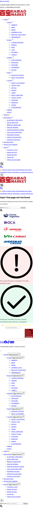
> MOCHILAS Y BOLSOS (17, 75)
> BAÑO (13, 27)
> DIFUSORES (14, 65)
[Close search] (2, 500)
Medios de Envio (12, 152)
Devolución (10, 157)
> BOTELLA (13, 88)
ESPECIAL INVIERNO (12, 127)
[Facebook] (5, 343)
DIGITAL (9, 112)
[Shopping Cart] (1, 167)
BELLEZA (9, 376)
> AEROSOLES (14, 62)
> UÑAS (13, 47)
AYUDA (6, 484)
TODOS (6, 355)
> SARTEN (13, 105)
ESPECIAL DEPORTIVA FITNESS (15, 130)
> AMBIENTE (14, 25)
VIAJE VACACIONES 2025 (14, 132)
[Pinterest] (11, 343)
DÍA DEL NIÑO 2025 (12, 122)
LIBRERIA (9, 110)
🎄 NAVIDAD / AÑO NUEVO (15, 120)
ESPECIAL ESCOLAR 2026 (14, 137)
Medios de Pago (12, 155)
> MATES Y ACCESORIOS (18, 83)
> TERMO (13, 93)
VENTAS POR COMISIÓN (10, 145)
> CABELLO (14, 55)
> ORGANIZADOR (15, 37)
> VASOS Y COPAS (16, 98)
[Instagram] (3, 343)
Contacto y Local (12, 150)
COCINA (9, 417)
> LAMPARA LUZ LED (16, 32)
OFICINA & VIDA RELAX (13, 140)
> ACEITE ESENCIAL (16, 60)
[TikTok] (8, 343)
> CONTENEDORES (16, 107)
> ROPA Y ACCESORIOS (17, 78)
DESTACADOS (8, 454)
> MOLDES (13, 90)
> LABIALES (14, 45)
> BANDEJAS (14, 102)
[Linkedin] (13, 343)
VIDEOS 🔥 (7, 115)
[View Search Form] (2, 163)
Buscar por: (3, 503)
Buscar (25, 503)
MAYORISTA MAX (8, 142)
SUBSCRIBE (28, 333)
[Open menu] (2, 175)
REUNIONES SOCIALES (13, 135)
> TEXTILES (13, 70)
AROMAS (9, 393)
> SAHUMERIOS (15, 67)
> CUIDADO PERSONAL (17, 42)
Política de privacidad (13, 160)
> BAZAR (13, 30)
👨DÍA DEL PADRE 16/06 (14, 125)
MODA (9, 409)
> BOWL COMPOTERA (17, 95)
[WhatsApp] (1, 343)
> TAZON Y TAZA (15, 85)
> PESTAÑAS (14, 52)
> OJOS (13, 50)
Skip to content (4, 1)
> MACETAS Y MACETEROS (18, 35)
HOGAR (9, 358)
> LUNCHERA (14, 100)
